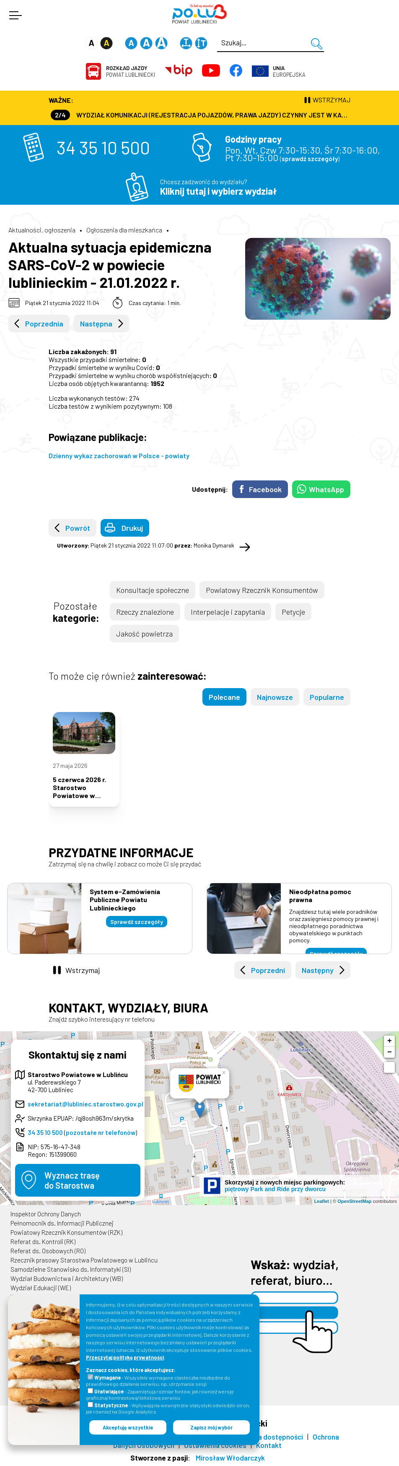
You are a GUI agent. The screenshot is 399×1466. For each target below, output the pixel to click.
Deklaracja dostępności (266, 1436)
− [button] (389, 1052)
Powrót (77, 527)
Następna (96, 323)
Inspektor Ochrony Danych (45, 1214)
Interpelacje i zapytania (228, 611)
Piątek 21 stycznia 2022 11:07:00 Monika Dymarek (145, 545)
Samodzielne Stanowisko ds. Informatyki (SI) (70, 1269)
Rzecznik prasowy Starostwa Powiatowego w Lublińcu (84, 1260)
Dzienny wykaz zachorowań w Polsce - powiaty (119, 455)
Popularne (327, 697)
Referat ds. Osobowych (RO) (48, 1251)
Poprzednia (44, 323)
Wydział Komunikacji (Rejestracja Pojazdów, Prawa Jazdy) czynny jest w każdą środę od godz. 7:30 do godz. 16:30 (200, 115)
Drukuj (132, 527)
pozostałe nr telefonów (100, 1132)
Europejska (289, 71)
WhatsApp (326, 489)
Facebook (265, 489)
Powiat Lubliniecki (130, 71)
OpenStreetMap (354, 1201)
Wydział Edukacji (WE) (40, 1287)
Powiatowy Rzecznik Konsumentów (262, 590)
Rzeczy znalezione (145, 611)
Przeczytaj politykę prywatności (125, 1357)
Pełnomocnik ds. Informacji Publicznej (62, 1223)
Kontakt (269, 1445)
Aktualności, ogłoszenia (41, 230)
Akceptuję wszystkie (128, 1427)
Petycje (293, 611)
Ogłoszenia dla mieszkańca (124, 230)
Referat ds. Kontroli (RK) (42, 1241)
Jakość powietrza (144, 633)
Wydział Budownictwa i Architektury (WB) (66, 1278)
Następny (318, 970)
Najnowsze (275, 697)
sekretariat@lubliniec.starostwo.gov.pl (85, 1104)
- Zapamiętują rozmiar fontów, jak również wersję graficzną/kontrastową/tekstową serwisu (160, 1394)
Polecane (224, 697)
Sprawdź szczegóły (136, 921)
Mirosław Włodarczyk (230, 1457)
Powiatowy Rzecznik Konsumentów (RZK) (66, 1232)
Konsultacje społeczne (152, 590)
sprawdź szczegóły (310, 158)
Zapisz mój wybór (211, 1427)
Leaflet (321, 1201)
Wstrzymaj (82, 970)
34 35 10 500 (103, 147)
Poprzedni (268, 970)
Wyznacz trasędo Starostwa (72, 1180)
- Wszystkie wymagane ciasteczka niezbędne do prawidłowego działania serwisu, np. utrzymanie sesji (158, 1381)
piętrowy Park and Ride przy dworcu (275, 1189)
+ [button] (389, 1041)
